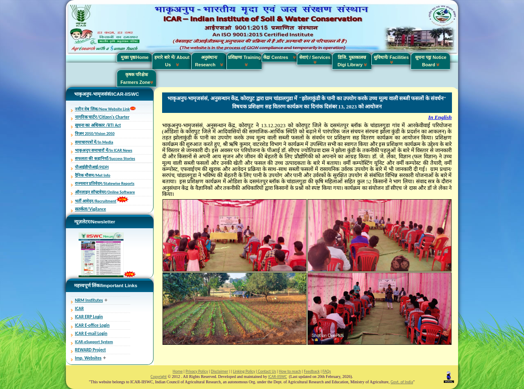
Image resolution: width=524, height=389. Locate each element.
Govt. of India (402, 382)
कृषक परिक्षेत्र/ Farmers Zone (136, 78)
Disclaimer (219, 371)
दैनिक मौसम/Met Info (92, 175)
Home (178, 371)
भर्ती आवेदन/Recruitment (95, 201)
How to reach (290, 371)
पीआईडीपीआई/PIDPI (92, 167)
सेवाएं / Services (314, 59)
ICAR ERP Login (89, 316)
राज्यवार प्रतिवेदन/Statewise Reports (104, 183)
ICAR (79, 308)
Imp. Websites (88, 358)
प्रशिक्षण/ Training (244, 61)
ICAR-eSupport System (94, 341)
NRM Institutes (89, 300)
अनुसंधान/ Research (209, 61)
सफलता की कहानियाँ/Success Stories (105, 158)
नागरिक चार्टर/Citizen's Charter (102, 117)
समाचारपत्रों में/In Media (94, 142)
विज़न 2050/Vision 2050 (95, 133)
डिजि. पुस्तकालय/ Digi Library (351, 61)
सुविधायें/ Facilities (391, 59)
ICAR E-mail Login (91, 333)
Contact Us (266, 371)
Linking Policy (244, 371)
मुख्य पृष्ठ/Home (135, 57)
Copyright (159, 376)
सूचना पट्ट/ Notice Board (431, 61)
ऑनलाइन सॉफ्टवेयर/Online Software (105, 192)
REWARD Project (90, 350)
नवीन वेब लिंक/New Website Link (102, 109)
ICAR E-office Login (92, 325)
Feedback (311, 371)
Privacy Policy (196, 371)
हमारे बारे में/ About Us (172, 61)
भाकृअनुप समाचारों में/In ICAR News (103, 150)
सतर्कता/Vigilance (90, 209)
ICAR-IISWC (277, 376)
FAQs (327, 371)
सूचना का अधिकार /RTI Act (98, 125)
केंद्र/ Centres (279, 57)
